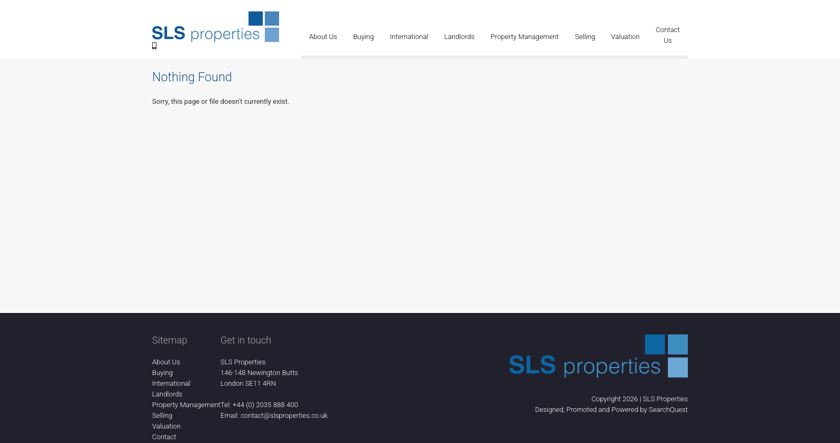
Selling (585, 37)
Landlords (459, 37)
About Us (323, 37)
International (409, 37)
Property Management (525, 37)
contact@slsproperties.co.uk (284, 415)
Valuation (625, 37)
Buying (363, 37)
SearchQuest (668, 410)
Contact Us (668, 35)
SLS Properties (665, 399)
